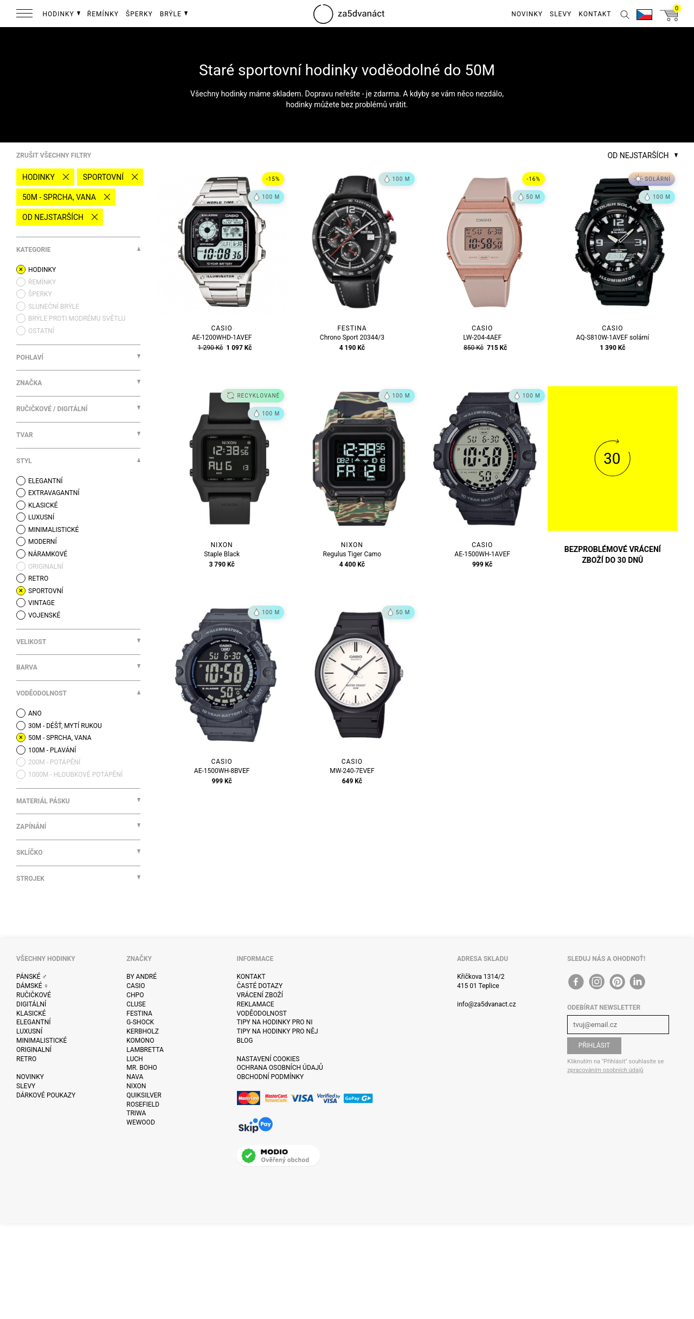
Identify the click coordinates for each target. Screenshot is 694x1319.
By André (141, 976)
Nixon (136, 1086)
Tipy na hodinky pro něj (277, 1031)
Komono (140, 1040)
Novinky (30, 1077)
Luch (134, 1059)
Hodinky (38, 177)
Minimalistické (41, 1040)
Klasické (31, 1013)
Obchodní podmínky (270, 1077)
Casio (135, 986)
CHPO (135, 995)
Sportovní (103, 177)
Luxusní (29, 1031)
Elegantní (33, 1022)
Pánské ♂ (31, 976)
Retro (26, 1059)
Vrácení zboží (260, 995)
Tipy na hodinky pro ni (275, 1022)
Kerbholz (142, 1031)
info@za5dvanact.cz (486, 1004)
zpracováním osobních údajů (605, 1070)
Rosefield (142, 1104)
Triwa (136, 1113)
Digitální (31, 1004)
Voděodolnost (262, 1013)
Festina (139, 1013)
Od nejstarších (52, 217)
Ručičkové (33, 995)
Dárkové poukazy (45, 1095)
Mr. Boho (141, 1067)
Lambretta (144, 1050)
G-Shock (140, 1022)
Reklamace (255, 1004)
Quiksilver (144, 1095)
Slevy (25, 1086)
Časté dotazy (260, 986)
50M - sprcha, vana (59, 197)
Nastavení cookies (268, 1059)
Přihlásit (595, 1045)
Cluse (136, 1004)
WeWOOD (140, 1122)
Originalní (34, 1050)
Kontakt (251, 976)
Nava (134, 1077)
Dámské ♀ (32, 986)
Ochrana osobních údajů (280, 1067)
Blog (245, 1040)
